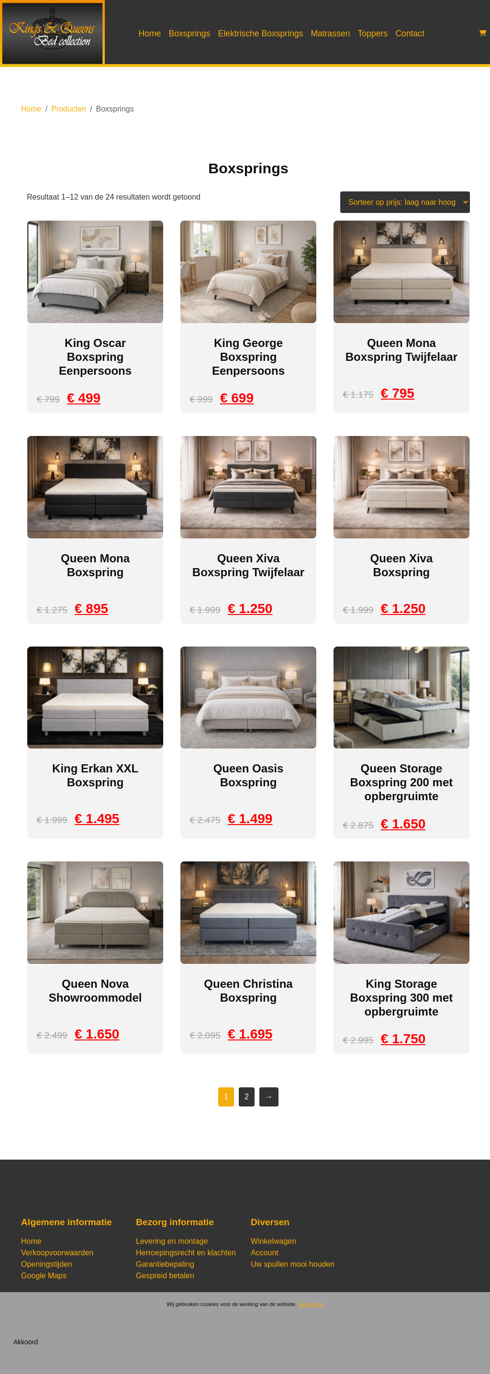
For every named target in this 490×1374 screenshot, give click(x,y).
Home (149, 33)
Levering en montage (172, 1241)
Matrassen (330, 33)
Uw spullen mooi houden (292, 1264)
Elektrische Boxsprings (260, 33)
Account (264, 1253)
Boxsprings (189, 33)
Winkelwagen (273, 1241)
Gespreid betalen (165, 1276)
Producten (68, 109)
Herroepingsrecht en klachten (186, 1253)
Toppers (373, 33)
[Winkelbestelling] (405, 202)
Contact (409, 33)
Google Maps (44, 1276)
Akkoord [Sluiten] (25, 1342)
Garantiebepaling (165, 1264)
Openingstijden (46, 1264)
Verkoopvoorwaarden (57, 1253)
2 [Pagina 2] (247, 1097)
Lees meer (310, 1304)
